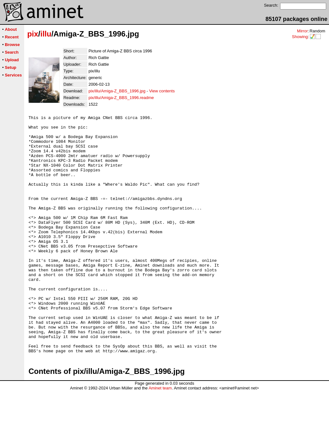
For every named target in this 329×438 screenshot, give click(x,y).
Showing (300, 36)
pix (32, 34)
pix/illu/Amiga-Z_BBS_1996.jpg (117, 91)
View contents (162, 91)
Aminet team (160, 435)
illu (45, 34)
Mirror (302, 31)
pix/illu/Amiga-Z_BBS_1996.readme (121, 97)
